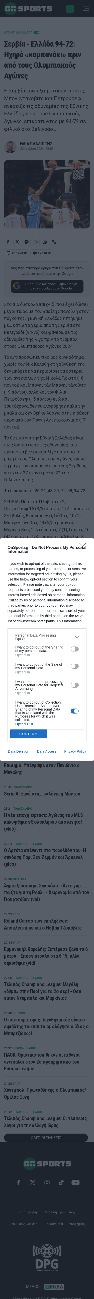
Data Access (46, 751)
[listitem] (47, 637)
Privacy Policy (75, 751)
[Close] (84, 548)
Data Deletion (18, 751)
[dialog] (47, 649)
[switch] (75, 649)
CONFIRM (28, 734)
